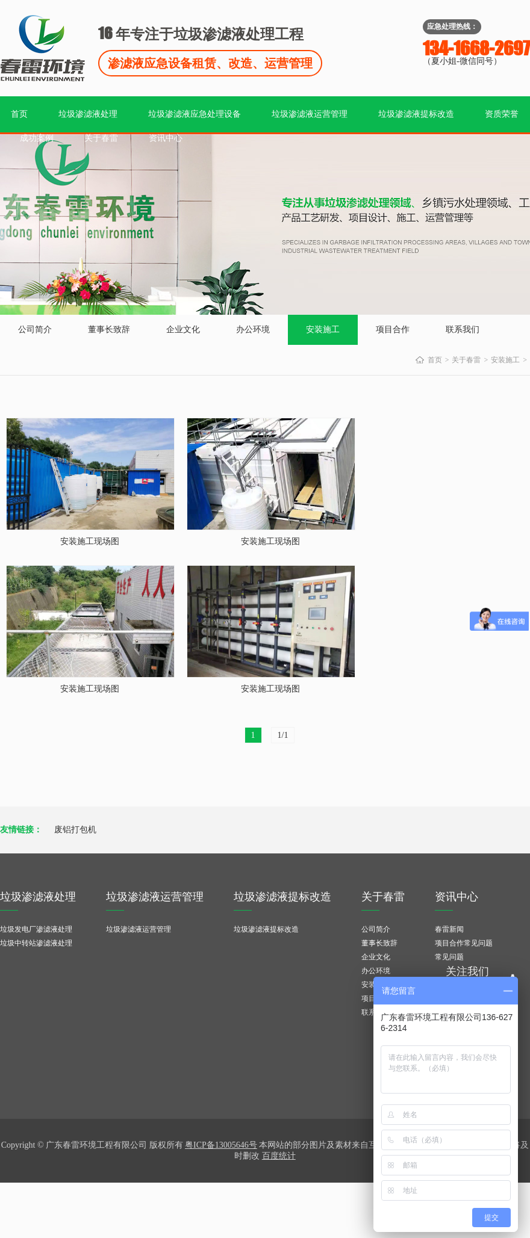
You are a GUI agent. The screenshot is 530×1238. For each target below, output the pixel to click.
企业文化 (183, 329)
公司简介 (35, 329)
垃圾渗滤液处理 (87, 114)
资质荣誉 (502, 114)
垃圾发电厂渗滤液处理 (36, 929)
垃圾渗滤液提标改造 (416, 114)
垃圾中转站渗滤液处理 (36, 943)
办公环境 (253, 329)
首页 (19, 114)
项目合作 (393, 329)
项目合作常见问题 (464, 943)
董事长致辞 (109, 329)
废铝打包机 (75, 829)
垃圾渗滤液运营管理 (310, 114)
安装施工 (323, 329)
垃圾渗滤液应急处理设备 (194, 114)
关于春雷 (101, 138)
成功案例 (37, 138)
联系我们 (462, 329)
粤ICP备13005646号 (221, 1145)
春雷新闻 (449, 929)
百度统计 (279, 1155)
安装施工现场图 (89, 541)
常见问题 (449, 957)
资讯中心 (165, 138)
